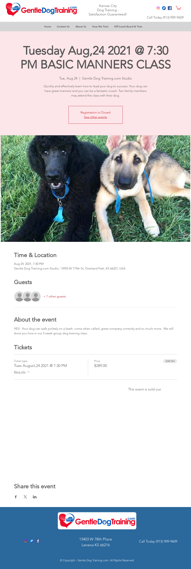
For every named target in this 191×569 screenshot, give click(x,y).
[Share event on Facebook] (16, 496)
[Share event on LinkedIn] (35, 496)
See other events (95, 117)
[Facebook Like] (146, 7)
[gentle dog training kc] (32, 541)
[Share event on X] (25, 496)
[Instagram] (158, 8)
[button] (178, 8)
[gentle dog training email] (164, 8)
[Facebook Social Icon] (170, 8)
